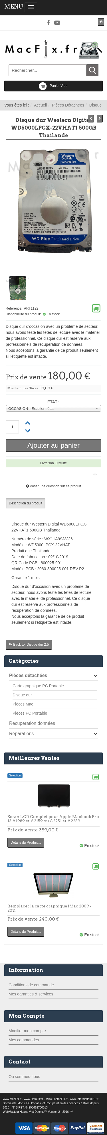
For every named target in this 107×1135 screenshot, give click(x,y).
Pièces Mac (23, 704)
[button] (101, 22)
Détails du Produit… (26, 842)
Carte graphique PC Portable (38, 686)
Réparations (21, 733)
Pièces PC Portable (30, 713)
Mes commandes (24, 1040)
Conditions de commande (31, 985)
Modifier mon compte (27, 1030)
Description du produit (25, 503)
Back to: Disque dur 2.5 (29, 645)
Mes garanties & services (31, 994)
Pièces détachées (28, 675)
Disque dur (22, 695)
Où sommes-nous (24, 1076)
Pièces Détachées (68, 105)
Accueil (40, 105)
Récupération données (32, 723)
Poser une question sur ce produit (55, 486)
